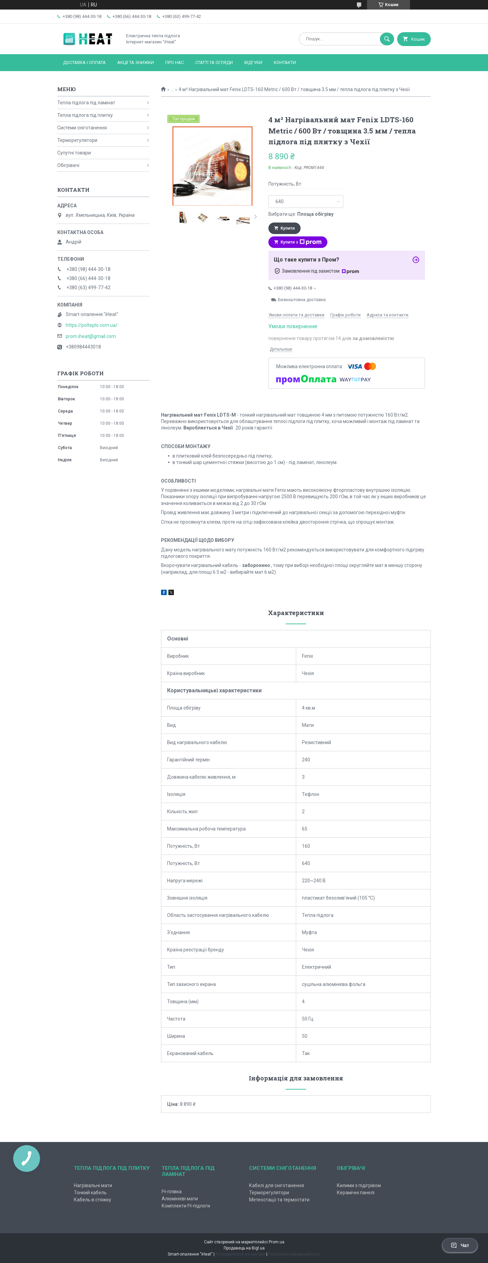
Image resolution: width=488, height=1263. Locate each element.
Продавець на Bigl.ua (244, 1248)
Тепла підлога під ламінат (86, 102)
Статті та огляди (214, 62)
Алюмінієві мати (180, 1198)
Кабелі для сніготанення (276, 1185)
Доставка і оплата (84, 62)
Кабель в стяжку (92, 1199)
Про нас (174, 62)
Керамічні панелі (355, 1192)
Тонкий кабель (90, 1192)
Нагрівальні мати (93, 1185)
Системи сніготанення (82, 127)
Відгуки (253, 62)
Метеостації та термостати (279, 1199)
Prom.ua (276, 1242)
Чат (460, 1245)
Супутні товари (74, 152)
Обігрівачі (68, 165)
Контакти (285, 62)
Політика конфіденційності (294, 1254)
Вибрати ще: (300, 214)
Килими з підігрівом (359, 1185)
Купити (288, 228)
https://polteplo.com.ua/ (92, 325)
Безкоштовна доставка (302, 299)
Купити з (301, 242)
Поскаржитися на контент (240, 1254)
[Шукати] (387, 39)
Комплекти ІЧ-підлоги (186, 1205)
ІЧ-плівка (172, 1191)
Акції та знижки (135, 62)
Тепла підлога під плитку (85, 115)
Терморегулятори (77, 140)
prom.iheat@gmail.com (91, 336)
